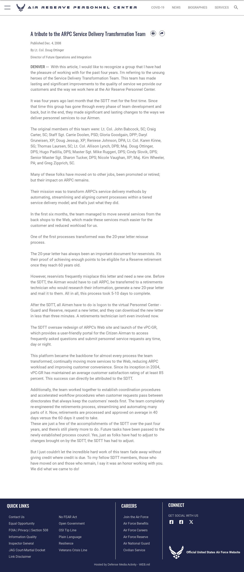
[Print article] (153, 33)
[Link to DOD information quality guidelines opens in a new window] (20, 536)
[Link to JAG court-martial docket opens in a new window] (24, 549)
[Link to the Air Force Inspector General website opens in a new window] (19, 543)
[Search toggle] (236, 7)
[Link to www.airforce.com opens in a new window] (133, 517)
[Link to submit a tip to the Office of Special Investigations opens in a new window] (67, 530)
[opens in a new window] (158, 7)
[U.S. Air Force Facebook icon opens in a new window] (181, 522)
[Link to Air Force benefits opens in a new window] (133, 523)
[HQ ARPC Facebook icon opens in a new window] (171, 522)
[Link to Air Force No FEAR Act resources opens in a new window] (68, 517)
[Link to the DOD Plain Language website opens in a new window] (69, 536)
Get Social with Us (183, 515)
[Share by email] (162, 33)
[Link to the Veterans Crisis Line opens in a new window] (72, 549)
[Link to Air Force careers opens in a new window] (133, 530)
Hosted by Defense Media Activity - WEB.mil (122, 562)
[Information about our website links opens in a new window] (17, 555)
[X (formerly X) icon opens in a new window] (191, 522)
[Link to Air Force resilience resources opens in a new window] (66, 543)
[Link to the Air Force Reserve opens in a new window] (133, 536)
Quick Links (18, 505)
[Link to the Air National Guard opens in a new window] (133, 543)
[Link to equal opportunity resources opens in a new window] (19, 523)
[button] (6, 7)
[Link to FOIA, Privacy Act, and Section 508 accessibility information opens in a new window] (25, 530)
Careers (129, 505)
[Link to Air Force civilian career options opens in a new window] (131, 549)
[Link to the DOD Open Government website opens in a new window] (71, 523)
